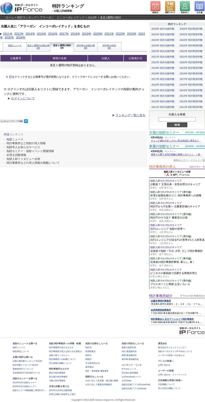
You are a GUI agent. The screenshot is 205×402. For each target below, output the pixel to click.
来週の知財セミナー (164, 146)
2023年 (132, 33)
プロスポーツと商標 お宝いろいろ (177, 286)
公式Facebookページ (131, 377)
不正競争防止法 (92, 363)
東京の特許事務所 (57, 373)
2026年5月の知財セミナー (25, 386)
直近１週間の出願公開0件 (38, 46)
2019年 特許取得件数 (191, 68)
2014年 (30, 33)
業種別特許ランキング (23, 369)
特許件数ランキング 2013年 (25, 365)
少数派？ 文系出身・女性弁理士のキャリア (177, 186)
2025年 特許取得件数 (191, 34)
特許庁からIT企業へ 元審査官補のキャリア (177, 208)
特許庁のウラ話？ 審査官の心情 (177, 219)
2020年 (98, 33)
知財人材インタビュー (59, 355)
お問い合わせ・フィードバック (172, 374)
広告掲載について (166, 384)
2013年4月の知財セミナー (25, 382)
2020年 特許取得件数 (191, 62)
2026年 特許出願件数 (163, 28)
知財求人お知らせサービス (23, 147)
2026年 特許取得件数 (191, 28)
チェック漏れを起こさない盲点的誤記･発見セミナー (177, 140)
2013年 (92, 17)
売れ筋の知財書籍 (130, 373)
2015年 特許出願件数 (163, 90)
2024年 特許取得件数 (191, 40)
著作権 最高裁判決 (130, 359)
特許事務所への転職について (62, 359)
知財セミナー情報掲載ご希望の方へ (29, 390)
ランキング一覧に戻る (130, 115)
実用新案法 (90, 351)
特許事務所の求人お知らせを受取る (65, 351)
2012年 (19, 33)
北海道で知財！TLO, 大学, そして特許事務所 (177, 252)
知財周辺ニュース (21, 351)
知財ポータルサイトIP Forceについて (175, 351)
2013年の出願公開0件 (86, 46)
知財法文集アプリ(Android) (134, 388)
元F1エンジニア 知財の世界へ (177, 230)
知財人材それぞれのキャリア (166, 180)
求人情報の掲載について (60, 363)
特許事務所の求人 (162, 167)
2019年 (87, 33)
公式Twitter (127, 380)
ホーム (10, 17)
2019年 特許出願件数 (163, 68)
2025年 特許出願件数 (163, 34)
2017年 (64, 33)
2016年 (53, 33)
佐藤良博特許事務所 (161, 301)
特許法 (88, 347)
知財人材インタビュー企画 (23, 158)
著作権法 (89, 367)
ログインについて (23, 98)
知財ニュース (14, 45)
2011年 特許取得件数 (191, 107)
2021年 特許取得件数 (191, 56)
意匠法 (88, 355)
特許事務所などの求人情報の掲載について (33, 162)
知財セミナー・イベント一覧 (189, 160)
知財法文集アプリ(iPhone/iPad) (136, 384)
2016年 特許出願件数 (163, 84)
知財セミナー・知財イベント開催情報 (30, 151)
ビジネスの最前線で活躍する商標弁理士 (177, 275)
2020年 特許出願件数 (163, 62)
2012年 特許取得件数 (191, 101)
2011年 (8, 33)
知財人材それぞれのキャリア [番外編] (170, 192)
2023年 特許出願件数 (163, 45)
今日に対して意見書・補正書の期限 (101, 380)
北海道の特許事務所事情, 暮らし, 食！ (177, 263)
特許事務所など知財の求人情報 (26, 143)
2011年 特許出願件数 (163, 107)
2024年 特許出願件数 (163, 40)
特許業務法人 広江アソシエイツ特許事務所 (172, 319)
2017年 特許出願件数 (163, 79)
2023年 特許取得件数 (191, 45)
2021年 (109, 33)
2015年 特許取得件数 (191, 90)
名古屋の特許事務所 (58, 377)
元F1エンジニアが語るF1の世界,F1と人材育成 (177, 241)
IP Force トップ (129, 369)
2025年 (9, 37)
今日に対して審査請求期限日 (98, 384)
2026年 (21, 37)
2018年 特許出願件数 (163, 73)
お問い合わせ (164, 365)
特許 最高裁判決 (129, 351)
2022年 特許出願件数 (163, 51)
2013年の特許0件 (109, 46)
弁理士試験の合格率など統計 (62, 394)
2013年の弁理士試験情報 (60, 390)
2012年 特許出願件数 (163, 101)
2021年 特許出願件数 (163, 56)
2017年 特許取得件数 (191, 79)
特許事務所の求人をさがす (61, 347)
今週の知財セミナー (164, 132)
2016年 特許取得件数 (191, 84)
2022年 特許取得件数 (191, 51)
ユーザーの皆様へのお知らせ (171, 355)
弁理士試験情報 (16, 154)
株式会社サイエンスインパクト (172, 347)
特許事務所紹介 (161, 296)
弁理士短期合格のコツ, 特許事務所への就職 (177, 197)
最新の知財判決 (129, 347)
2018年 (75, 33)
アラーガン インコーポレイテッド (62, 17)
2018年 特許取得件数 (191, 73)
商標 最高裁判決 (129, 355)
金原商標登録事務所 (161, 310)
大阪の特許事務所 (57, 380)
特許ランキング (27, 17)
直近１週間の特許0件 (62, 46)
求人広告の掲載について (169, 388)
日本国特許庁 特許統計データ (26, 373)
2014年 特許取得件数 (191, 95)
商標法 (88, 359)
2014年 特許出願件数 (163, 95)
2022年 (120, 33)
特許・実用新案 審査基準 (96, 371)
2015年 (41, 33)
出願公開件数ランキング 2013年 (27, 361)
